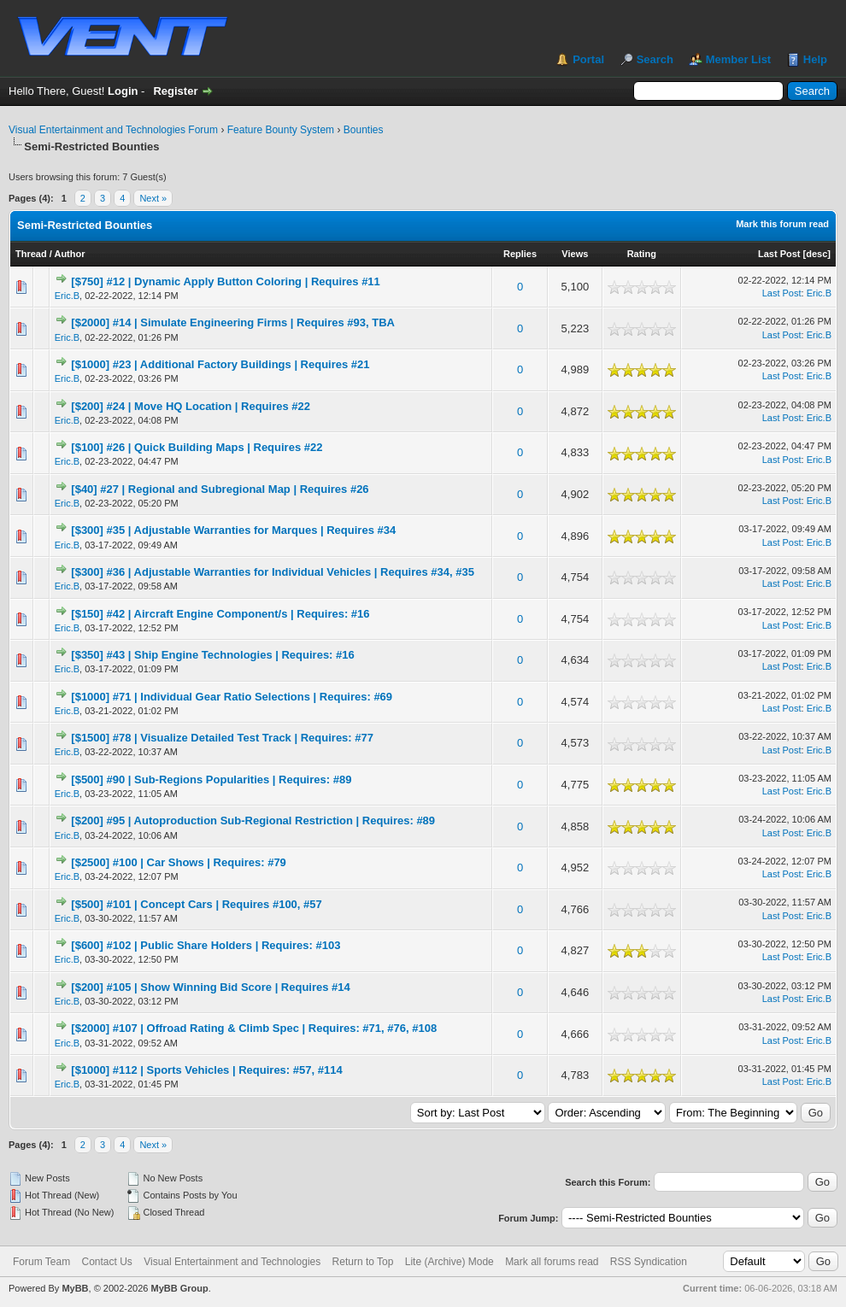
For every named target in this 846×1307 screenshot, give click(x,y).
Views (574, 254)
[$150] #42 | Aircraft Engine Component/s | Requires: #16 (220, 613)
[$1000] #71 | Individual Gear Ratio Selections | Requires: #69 (231, 696)
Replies (520, 254)
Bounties (364, 130)
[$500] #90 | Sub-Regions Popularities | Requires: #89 (211, 779)
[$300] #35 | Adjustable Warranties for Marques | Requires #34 (233, 530)
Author (69, 254)
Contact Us (106, 1262)
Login (123, 91)
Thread (31, 254)
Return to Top (363, 1262)
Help (815, 59)
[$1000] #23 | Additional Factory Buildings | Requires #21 (220, 364)
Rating (641, 254)
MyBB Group (179, 1288)
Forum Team (41, 1262)
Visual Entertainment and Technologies (232, 1262)
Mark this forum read (782, 224)
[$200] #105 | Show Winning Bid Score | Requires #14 (210, 987)
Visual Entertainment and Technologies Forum (113, 130)
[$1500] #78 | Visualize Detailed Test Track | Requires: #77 (222, 737)
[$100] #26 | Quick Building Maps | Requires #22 (196, 447)
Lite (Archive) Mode (449, 1262)
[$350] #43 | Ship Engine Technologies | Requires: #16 (212, 654)
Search (655, 59)
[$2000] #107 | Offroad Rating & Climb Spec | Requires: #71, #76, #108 (254, 1028)
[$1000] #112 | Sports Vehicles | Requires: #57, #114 (206, 1070)
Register (175, 91)
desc (816, 254)
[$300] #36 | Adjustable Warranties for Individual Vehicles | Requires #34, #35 (272, 572)
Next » (153, 198)
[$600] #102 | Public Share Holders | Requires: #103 (205, 945)
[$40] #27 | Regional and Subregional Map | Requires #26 (219, 489)
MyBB (75, 1288)
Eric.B (67, 295)
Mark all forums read (551, 1262)
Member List (739, 59)
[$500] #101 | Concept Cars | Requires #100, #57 (196, 904)
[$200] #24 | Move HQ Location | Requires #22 (190, 406)
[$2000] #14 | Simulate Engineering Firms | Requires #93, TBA (233, 322)
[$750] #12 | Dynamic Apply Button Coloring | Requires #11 (225, 281)
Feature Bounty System (280, 130)
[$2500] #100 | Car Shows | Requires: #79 (178, 862)
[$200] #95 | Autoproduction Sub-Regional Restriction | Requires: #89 (253, 820)
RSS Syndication (648, 1262)
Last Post (779, 254)
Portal (588, 59)
